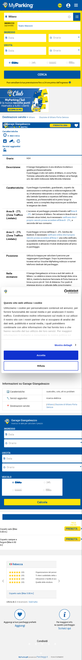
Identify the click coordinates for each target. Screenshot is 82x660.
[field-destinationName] (39, 17)
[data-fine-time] (66, 51)
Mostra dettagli (63, 345)
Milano (32, 117)
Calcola (42, 502)
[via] (48, 26)
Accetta (41, 355)
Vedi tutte (33, 602)
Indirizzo (9, 24)
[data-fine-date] (26, 51)
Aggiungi (20, 626)
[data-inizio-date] (26, 38)
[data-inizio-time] (66, 38)
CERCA (42, 74)
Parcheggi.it (42, 657)
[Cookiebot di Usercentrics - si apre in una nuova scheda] (64, 291)
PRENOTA (73, 529)
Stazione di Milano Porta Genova (54, 117)
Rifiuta (41, 365)
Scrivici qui (64, 628)
